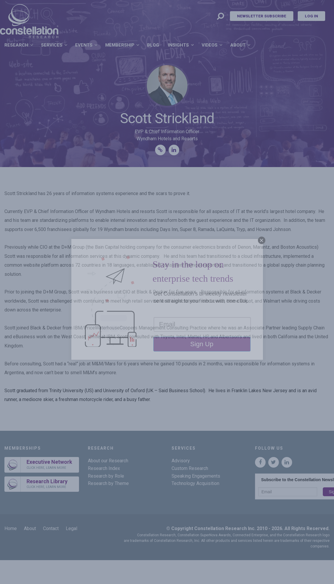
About (238, 45)
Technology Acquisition (195, 483)
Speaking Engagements (196, 476)
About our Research (108, 460)
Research (16, 45)
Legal (71, 528)
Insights (178, 45)
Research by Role (106, 476)
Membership (119, 45)
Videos (210, 45)
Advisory (181, 460)
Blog (153, 45)
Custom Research (190, 468)
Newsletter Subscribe (261, 16)
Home (10, 528)
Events (84, 45)
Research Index (104, 468)
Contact (51, 528)
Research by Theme (108, 483)
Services (51, 45)
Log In (311, 16)
